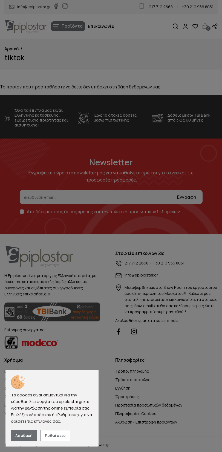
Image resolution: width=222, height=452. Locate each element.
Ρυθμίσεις (55, 435)
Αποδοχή (24, 435)
